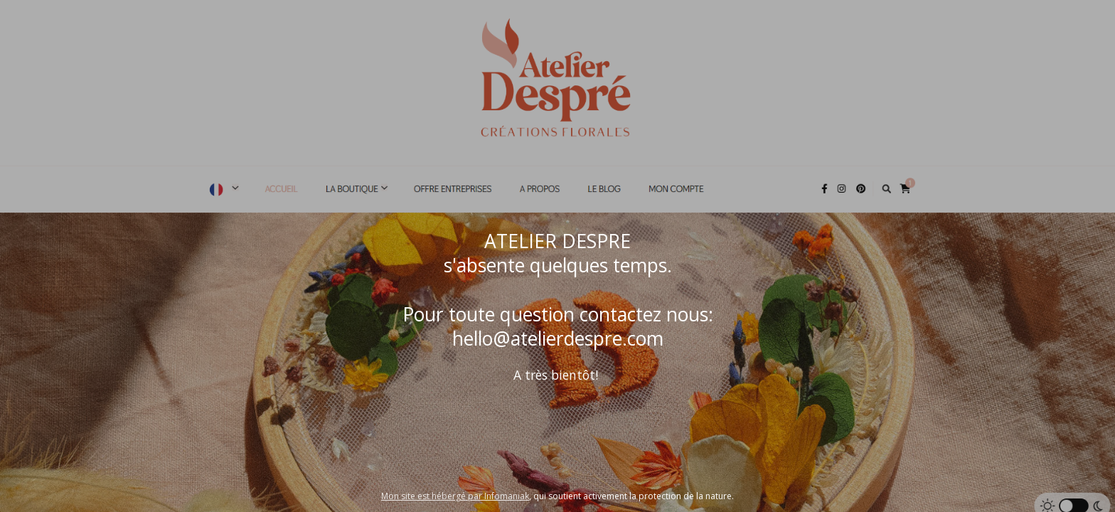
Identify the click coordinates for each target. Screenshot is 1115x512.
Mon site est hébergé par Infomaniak (455, 496)
